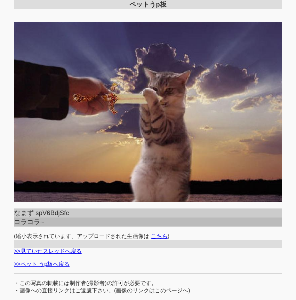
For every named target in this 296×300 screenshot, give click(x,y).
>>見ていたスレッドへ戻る (48, 251)
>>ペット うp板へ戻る (42, 264)
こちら (159, 236)
